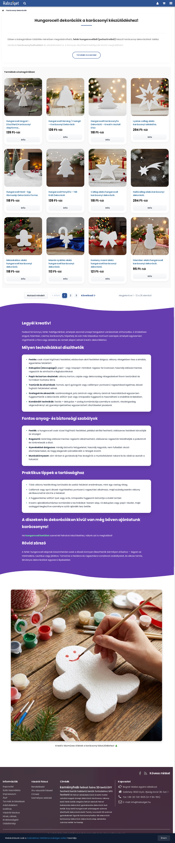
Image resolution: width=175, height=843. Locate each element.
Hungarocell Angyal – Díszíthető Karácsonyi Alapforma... (18, 124)
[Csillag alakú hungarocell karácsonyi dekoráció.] (107, 168)
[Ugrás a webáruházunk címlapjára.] (11, 3)
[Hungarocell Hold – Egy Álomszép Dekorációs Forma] (23, 168)
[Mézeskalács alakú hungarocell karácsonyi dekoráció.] (23, 237)
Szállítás (7, 810)
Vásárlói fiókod (39, 782)
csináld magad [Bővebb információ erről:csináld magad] (67, 799)
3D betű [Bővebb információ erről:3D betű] (101, 788)
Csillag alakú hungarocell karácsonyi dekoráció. (104, 194)
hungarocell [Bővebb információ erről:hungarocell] (81, 810)
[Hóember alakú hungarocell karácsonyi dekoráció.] (150, 237)
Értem (164, 838)
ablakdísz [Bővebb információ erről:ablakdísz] (101, 820)
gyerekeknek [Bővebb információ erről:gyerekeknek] (66, 816)
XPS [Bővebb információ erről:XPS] (110, 792)
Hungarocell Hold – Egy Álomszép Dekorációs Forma (22, 194)
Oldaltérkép (9, 824)
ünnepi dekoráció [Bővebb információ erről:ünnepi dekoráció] (83, 799)
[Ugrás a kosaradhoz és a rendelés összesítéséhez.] (164, 3)
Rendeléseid (37, 787)
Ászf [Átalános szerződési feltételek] (5, 798)
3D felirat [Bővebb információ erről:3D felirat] (74, 796)
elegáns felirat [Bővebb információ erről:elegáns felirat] (83, 803)
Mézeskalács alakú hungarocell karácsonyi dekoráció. (19, 264)
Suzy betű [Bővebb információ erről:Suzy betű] (70, 810)
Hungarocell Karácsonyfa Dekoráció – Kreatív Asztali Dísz (105, 124)
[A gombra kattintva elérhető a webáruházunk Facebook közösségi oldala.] (140, 774)
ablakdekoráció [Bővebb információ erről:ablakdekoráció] (86, 796)
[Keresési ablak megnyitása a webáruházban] (25, 3)
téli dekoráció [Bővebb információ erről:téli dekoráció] (103, 816)
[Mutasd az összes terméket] (35, 297)
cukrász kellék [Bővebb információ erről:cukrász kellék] (66, 823)
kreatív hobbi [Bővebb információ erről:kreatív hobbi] (101, 796)
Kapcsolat (8, 787)
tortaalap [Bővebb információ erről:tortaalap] (78, 823)
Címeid (35, 795)
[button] (3, 10)
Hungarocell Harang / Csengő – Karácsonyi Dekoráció (65, 123)
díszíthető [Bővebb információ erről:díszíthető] (64, 813)
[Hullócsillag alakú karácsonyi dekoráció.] (150, 168)
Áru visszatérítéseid (42, 791)
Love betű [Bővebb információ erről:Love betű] (96, 813)
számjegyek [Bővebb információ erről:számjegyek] (93, 810)
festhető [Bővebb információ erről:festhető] (65, 795)
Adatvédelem (10, 806)
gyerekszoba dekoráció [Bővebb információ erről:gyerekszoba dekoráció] (92, 806)
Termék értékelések (14, 802)
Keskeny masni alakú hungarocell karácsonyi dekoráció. (103, 264)
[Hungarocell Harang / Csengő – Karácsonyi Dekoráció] (65, 97)
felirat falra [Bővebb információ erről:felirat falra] (88, 788)
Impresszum (9, 795)
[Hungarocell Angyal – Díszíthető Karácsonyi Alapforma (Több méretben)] (23, 97)
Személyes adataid (41, 799)
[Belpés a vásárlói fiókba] (157, 3)
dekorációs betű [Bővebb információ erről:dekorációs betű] (77, 813)
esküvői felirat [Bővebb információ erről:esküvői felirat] (97, 803)
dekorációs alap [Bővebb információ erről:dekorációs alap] (88, 820)
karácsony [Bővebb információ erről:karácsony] (97, 799)
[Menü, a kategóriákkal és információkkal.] (171, 3)
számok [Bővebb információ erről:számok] (103, 810)
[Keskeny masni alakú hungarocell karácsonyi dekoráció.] (107, 237)
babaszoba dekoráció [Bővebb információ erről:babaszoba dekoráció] (70, 806)
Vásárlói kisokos (11, 813)
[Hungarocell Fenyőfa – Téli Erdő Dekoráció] (65, 168)
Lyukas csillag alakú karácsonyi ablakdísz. (145, 123)
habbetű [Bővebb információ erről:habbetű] (82, 792)
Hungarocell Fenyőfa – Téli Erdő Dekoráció (63, 194)
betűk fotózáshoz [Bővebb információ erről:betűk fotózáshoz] (98, 792)
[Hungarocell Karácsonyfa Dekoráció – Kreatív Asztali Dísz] (107, 97)
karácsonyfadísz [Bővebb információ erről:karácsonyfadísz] (88, 816)
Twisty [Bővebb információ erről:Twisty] (89, 813)
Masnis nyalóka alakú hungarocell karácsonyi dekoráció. (61, 264)
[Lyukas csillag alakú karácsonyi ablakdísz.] (150, 97)
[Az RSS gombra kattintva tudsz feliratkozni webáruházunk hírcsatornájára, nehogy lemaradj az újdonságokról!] (145, 774)
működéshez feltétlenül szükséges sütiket (47, 838)
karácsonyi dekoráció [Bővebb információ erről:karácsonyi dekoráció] (70, 820)
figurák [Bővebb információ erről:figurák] (76, 816)
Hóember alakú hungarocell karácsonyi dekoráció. (148, 262)
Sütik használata (11, 791)
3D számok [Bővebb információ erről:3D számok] (107, 813)
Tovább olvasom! (86, 55)
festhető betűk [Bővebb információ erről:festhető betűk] (68, 792)
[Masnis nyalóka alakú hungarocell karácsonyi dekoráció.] (65, 237)
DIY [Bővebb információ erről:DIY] (109, 788)
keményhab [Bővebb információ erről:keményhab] (69, 788)
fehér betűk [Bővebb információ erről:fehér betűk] (70, 803)
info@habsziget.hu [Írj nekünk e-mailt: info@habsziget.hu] (141, 803)
